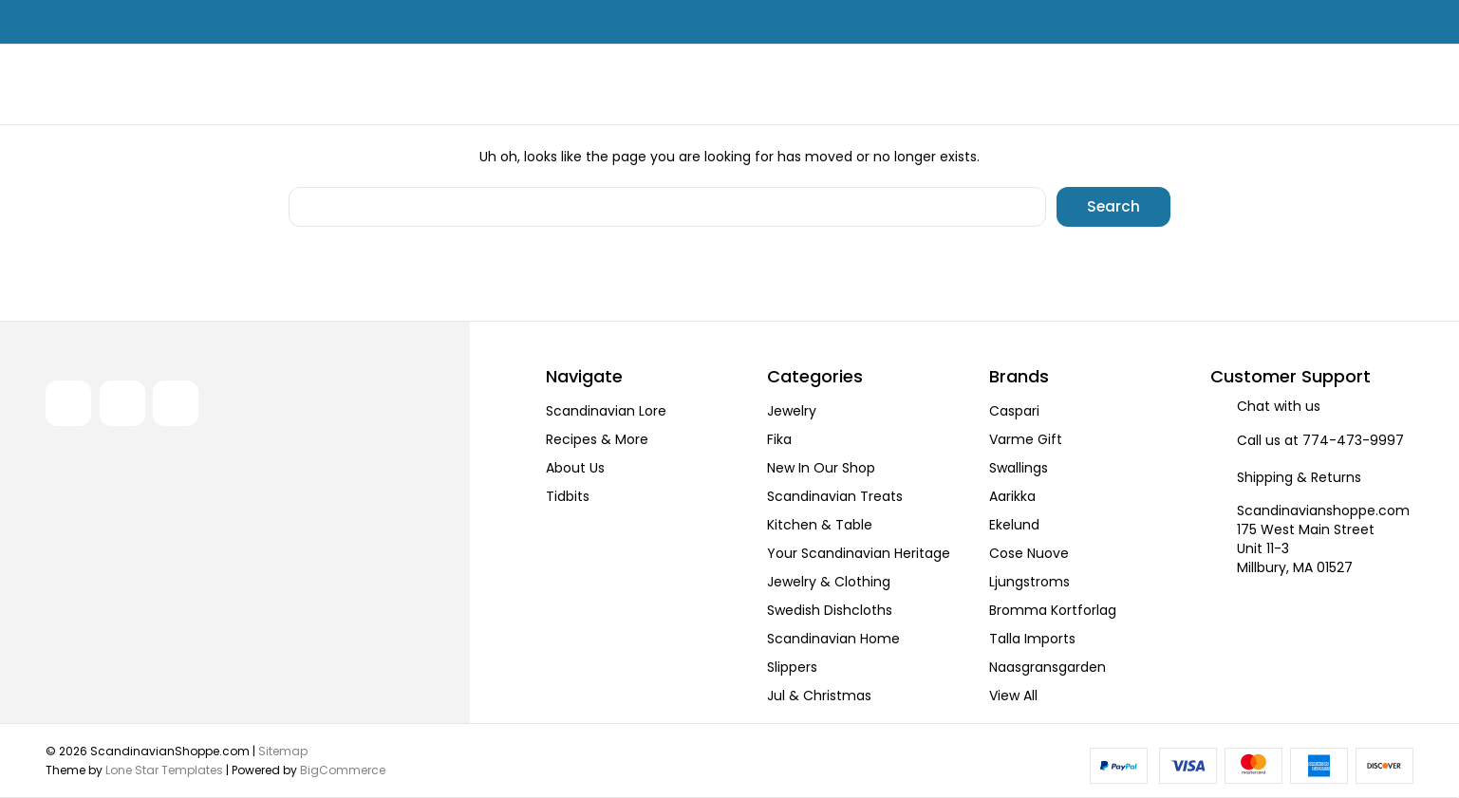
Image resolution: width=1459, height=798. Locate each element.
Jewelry (791, 410)
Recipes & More (597, 439)
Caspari (1014, 410)
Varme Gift (1025, 439)
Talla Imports (1032, 638)
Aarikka (1012, 496)
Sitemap (283, 750)
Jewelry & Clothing (828, 581)
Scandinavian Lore (606, 410)
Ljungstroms (1029, 581)
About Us (575, 467)
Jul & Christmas (819, 695)
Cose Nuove (1029, 553)
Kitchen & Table (819, 524)
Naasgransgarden (1047, 667)
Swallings (1018, 467)
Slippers (792, 667)
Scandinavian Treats (835, 496)
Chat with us (1278, 406)
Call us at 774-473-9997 (1320, 440)
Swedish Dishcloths (829, 610)
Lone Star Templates (164, 769)
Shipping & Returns (1299, 477)
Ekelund (1014, 524)
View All (1013, 695)
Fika (779, 439)
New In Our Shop (821, 467)
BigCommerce (342, 769)
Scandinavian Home (833, 638)
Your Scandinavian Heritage (858, 553)
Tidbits (567, 496)
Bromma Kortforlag (1052, 610)
